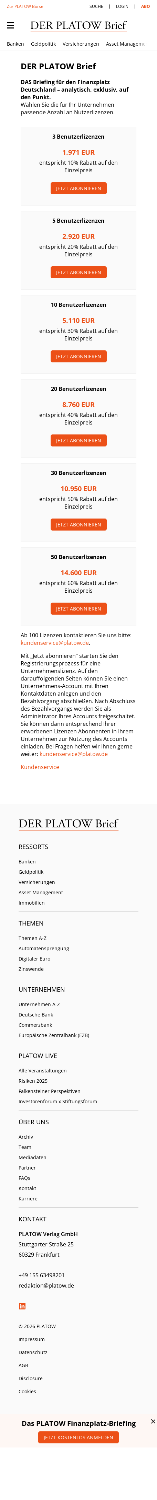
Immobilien (32, 902)
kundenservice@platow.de (55, 643)
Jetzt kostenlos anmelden (78, 1437)
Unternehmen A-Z (39, 1004)
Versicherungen (81, 43)
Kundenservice (40, 767)
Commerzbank (35, 1025)
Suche (96, 6)
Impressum (32, 1339)
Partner (27, 1167)
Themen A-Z (32, 938)
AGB (23, 1365)
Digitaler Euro (34, 958)
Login (122, 6)
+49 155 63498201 (42, 1275)
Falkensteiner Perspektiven (50, 1091)
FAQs (24, 1178)
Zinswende (31, 969)
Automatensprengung (44, 948)
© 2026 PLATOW (37, 1326)
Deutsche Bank (36, 1014)
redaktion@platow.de (46, 1285)
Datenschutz (33, 1352)
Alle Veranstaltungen (43, 1070)
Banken (15, 43)
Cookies (27, 1391)
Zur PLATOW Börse (25, 6)
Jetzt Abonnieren (78, 188)
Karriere (28, 1198)
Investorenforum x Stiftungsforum (58, 1101)
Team (25, 1147)
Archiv (26, 1136)
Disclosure (31, 1378)
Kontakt (27, 1188)
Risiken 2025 (33, 1081)
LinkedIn (22, 1306)
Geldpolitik (43, 43)
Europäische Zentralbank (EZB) (54, 1035)
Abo (145, 6)
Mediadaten (32, 1157)
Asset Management (128, 43)
